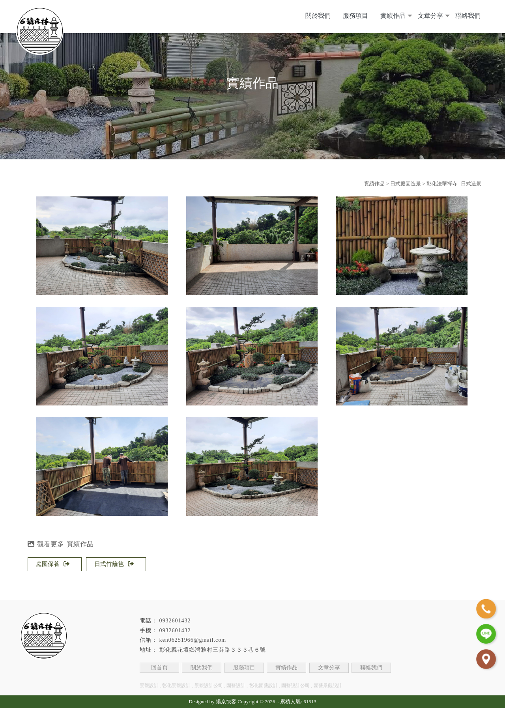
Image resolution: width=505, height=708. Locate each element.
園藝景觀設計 (328, 685)
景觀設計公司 (209, 685)
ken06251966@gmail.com (192, 640)
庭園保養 (52, 564)
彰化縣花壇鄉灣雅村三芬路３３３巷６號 (212, 650)
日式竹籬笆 (114, 564)
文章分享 (430, 15)
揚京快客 (226, 701)
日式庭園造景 (405, 184)
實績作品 (393, 15)
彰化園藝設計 (263, 685)
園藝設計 (235, 685)
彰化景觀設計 (176, 685)
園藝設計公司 (295, 685)
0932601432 (175, 621)
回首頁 (159, 668)
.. (278, 701)
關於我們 (318, 15)
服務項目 (355, 15)
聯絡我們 (468, 15)
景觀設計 (149, 685)
